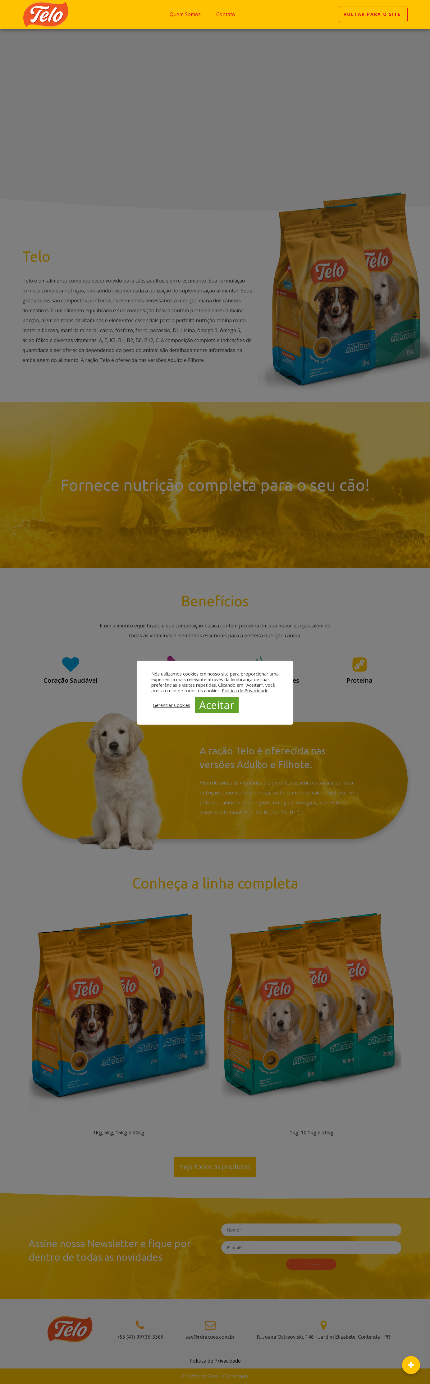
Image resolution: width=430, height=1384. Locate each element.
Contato (225, 14)
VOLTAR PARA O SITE (373, 14)
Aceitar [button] (216, 705)
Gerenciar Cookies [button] (171, 705)
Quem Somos (185, 14)
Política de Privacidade (245, 690)
